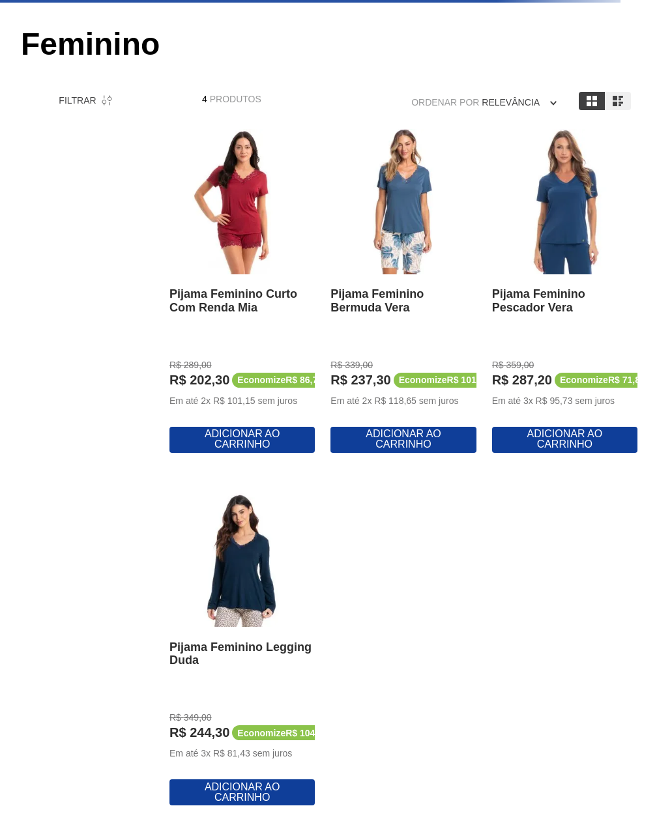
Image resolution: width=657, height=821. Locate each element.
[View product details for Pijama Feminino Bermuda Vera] (403, 292)
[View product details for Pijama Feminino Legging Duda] (242, 644)
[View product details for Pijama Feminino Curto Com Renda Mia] (242, 292)
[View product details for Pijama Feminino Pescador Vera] (564, 292)
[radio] (592, 101)
